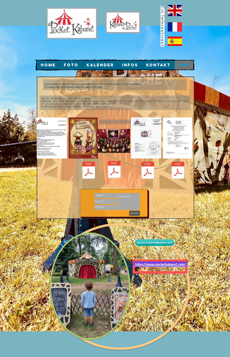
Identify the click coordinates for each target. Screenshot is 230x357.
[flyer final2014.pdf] (88, 170)
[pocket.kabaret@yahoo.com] (154, 242)
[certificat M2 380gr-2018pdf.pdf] (178, 170)
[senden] (134, 213)
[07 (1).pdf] (114, 170)
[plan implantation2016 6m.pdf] (148, 170)
